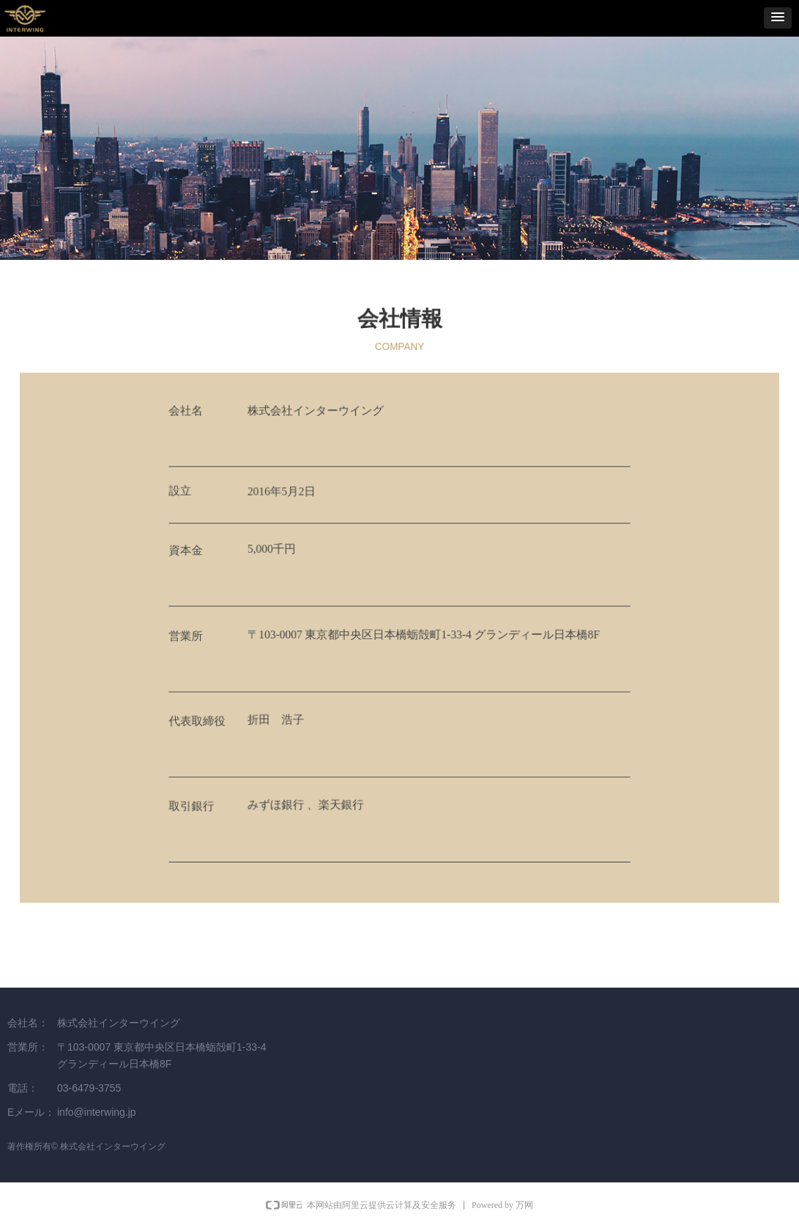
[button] (778, 18)
